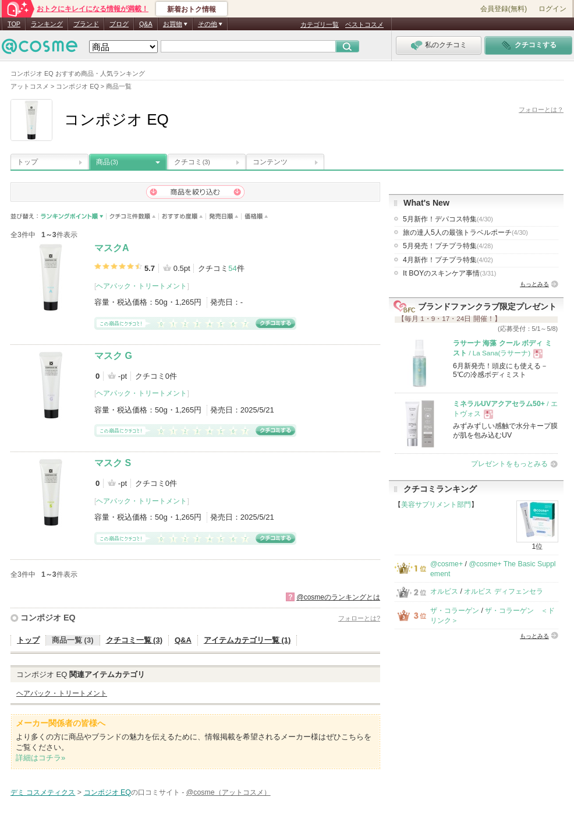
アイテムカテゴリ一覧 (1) (247, 640)
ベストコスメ (364, 24)
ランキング (47, 23)
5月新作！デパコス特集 (448, 219)
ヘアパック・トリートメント (141, 286)
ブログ (119, 23)
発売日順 (224, 216)
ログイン (552, 9)
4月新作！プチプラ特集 (448, 260)
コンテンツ (270, 162)
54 (232, 268)
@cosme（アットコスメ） (228, 792)
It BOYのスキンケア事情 (449, 273)
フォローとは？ (541, 109)
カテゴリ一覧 (319, 24)
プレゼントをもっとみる (509, 464)
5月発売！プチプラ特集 (448, 246)
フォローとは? (359, 618)
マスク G (113, 356)
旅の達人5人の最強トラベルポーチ (465, 232)
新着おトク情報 (191, 9)
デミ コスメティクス (42, 792)
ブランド (86, 23)
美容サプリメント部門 (436, 504)
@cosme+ (446, 564)
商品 (107, 162)
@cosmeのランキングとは (338, 597)
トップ (27, 162)
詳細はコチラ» (40, 757)
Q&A (146, 23)
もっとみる (534, 284)
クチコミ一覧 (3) (134, 640)
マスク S (112, 463)
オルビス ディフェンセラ (503, 591)
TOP (14, 23)
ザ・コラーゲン (454, 611)
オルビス (444, 591)
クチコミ (192, 162)
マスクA (111, 248)
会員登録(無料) (503, 9)
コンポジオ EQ (48, 617)
